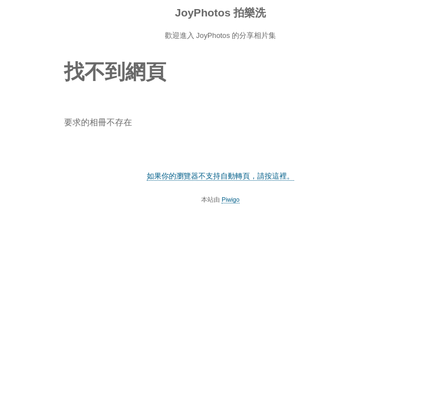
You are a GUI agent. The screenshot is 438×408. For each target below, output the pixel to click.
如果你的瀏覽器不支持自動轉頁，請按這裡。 (220, 176)
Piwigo (230, 199)
